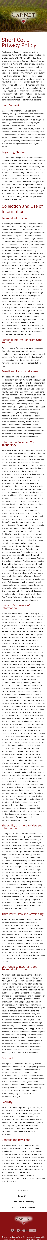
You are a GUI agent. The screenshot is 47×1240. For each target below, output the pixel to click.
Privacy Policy (23, 1190)
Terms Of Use (23, 1196)
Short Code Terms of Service (23, 1207)
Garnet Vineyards (23, 18)
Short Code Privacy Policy (23, 1202)
